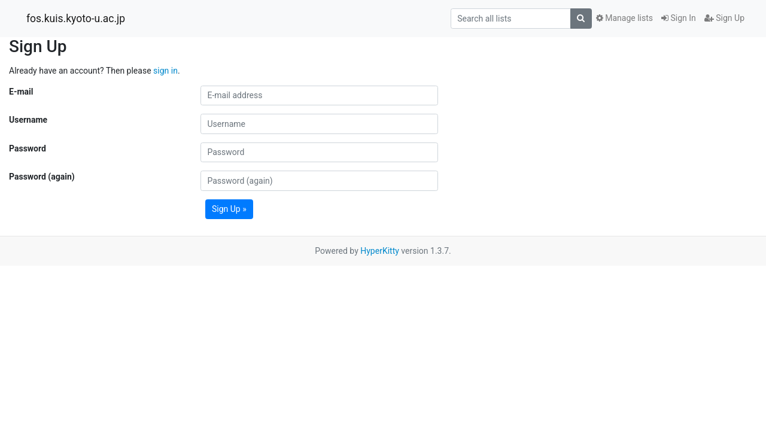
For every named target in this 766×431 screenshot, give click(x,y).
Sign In (678, 18)
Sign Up (724, 18)
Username (28, 120)
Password (27, 148)
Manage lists (624, 18)
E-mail (21, 91)
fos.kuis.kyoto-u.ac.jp (75, 19)
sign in (165, 70)
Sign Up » (229, 209)
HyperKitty (379, 251)
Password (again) (42, 176)
